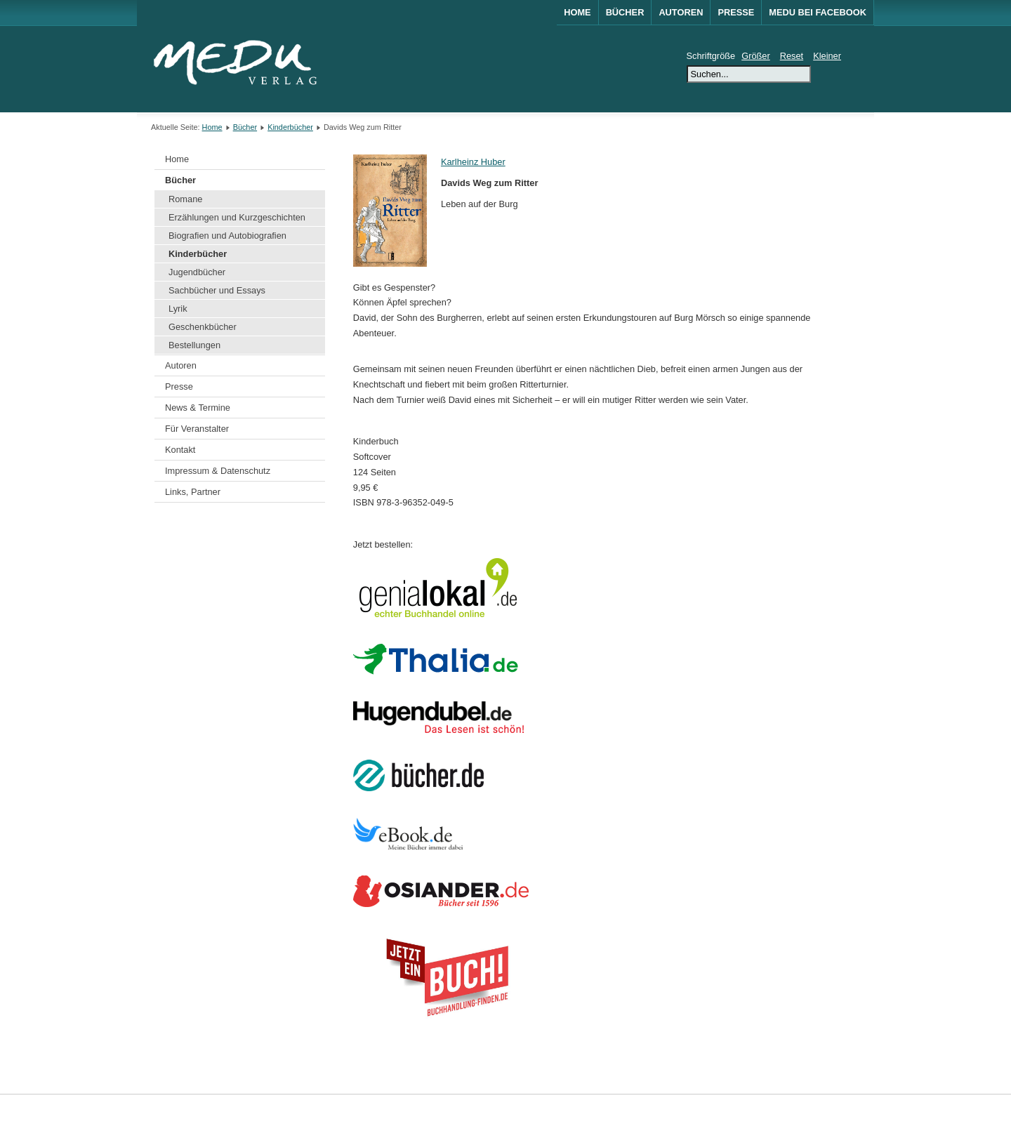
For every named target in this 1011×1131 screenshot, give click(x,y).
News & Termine (197, 407)
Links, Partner (192, 492)
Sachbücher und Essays (216, 290)
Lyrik (177, 308)
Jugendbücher (196, 272)
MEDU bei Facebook (817, 12)
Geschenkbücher (202, 327)
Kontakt (180, 449)
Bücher (625, 12)
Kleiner (827, 56)
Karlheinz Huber (473, 162)
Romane (185, 199)
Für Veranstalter (197, 428)
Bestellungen (194, 345)
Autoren (681, 12)
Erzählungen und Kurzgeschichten (236, 217)
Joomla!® (848, 1112)
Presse (736, 12)
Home (577, 12)
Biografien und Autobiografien (227, 235)
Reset (791, 56)
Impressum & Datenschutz (217, 470)
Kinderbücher (290, 127)
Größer (755, 56)
